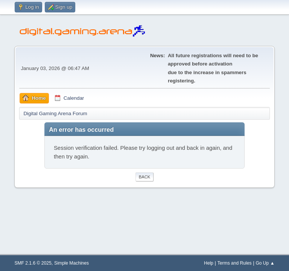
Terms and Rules (235, 263)
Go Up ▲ (265, 263)
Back (144, 177)
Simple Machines (71, 263)
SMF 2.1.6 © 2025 (32, 263)
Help (208, 263)
